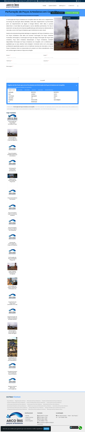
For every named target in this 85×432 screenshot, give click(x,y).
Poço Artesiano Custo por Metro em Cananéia (12, 229)
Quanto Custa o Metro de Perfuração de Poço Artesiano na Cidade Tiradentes (12, 389)
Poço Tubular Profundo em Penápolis (12, 273)
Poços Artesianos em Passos (12, 198)
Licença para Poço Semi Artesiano (34, 404)
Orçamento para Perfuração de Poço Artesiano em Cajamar (12, 373)
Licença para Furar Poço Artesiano (54, 402)
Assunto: (46, 61)
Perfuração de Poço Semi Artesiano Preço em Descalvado (12, 123)
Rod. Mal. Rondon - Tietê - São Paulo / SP (16, 1)
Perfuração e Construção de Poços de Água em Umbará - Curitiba (12, 333)
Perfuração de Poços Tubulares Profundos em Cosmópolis (12, 288)
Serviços (62, 5)
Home (44, 5)
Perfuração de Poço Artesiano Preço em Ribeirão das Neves (12, 260)
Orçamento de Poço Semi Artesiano (60, 406)
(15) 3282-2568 (43, 419)
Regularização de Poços (20, 400)
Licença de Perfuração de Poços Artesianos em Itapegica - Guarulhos (12, 245)
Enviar (42, 80)
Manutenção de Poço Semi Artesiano (51, 404)
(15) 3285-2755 (43, 417)
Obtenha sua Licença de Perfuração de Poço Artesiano (39, 406)
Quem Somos (52, 5)
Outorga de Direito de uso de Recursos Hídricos (55, 407)
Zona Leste (40, 89)
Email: (45, 55)
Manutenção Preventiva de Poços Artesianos (16, 406)
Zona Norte (20, 89)
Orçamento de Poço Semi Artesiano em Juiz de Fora (12, 303)
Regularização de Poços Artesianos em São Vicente (12, 318)
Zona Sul (34, 89)
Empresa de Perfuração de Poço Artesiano (16, 402)
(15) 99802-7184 (43, 421)
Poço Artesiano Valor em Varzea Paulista (12, 214)
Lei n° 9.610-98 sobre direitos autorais (48, 109)
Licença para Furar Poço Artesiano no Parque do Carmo (12, 170)
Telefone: (9, 61)
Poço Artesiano (10, 400)
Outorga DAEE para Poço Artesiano (36, 407)
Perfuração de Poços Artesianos (34, 400)
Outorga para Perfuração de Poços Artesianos (17, 409)
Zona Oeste (27, 89)
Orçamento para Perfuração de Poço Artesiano (17, 407)
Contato (71, 5)
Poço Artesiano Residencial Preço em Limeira (12, 155)
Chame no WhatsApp (72, 13)
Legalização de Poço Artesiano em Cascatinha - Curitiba (12, 359)
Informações (29, 421)
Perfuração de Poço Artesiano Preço (54, 409)
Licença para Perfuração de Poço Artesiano (16, 404)
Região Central (12, 89)
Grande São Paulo (49, 89)
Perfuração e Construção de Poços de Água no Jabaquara (12, 139)
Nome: (8, 55)
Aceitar (46, 428)
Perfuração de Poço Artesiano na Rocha (37, 409)
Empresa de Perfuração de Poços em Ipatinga (12, 181)
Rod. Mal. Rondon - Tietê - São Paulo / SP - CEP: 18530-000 (67, 416)
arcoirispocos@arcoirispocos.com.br (47, 1)
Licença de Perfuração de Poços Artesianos (36, 402)
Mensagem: (9, 66)
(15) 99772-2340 (32, 1)
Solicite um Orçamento (57, 13)
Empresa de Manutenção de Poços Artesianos (52, 400)
